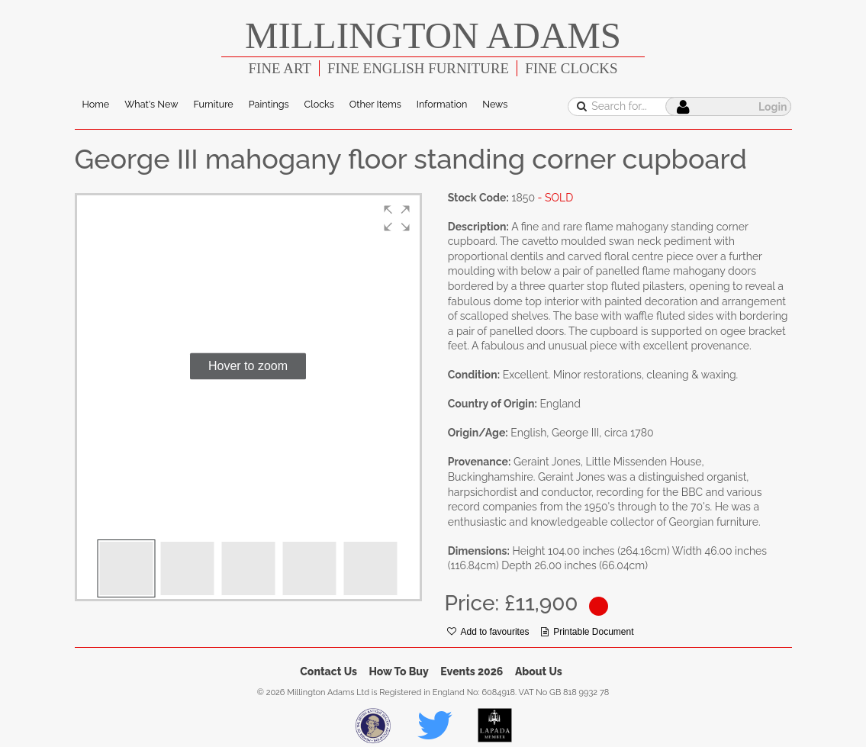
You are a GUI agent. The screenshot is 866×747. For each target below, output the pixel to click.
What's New (151, 104)
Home (96, 104)
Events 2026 (471, 671)
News (494, 104)
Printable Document (587, 631)
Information (442, 104)
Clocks (319, 104)
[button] (397, 218)
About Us (538, 671)
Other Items (375, 104)
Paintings (269, 104)
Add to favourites (488, 631)
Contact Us (328, 671)
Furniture (213, 104)
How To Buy (399, 671)
